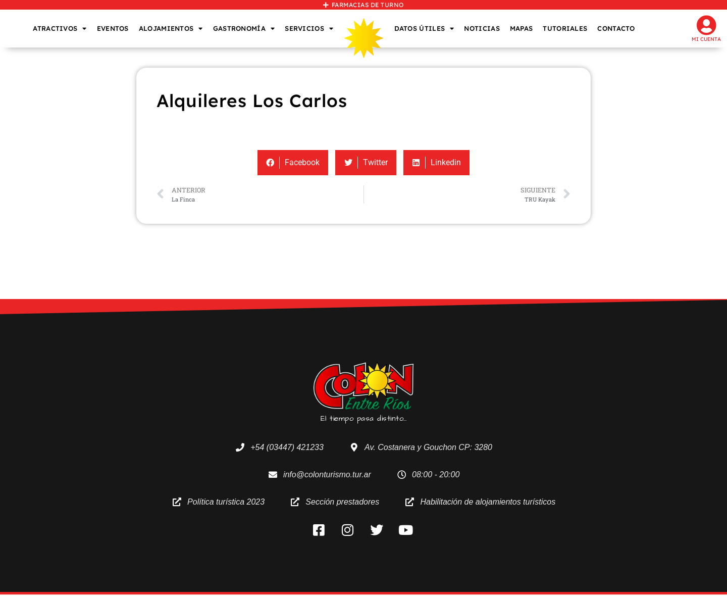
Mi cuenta (706, 39)
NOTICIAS (481, 28)
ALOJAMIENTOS (171, 28)
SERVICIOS (309, 28)
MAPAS (521, 28)
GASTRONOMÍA (244, 28)
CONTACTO (616, 28)
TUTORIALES (565, 28)
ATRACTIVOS (59, 28)
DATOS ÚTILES (424, 28)
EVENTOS (113, 28)
